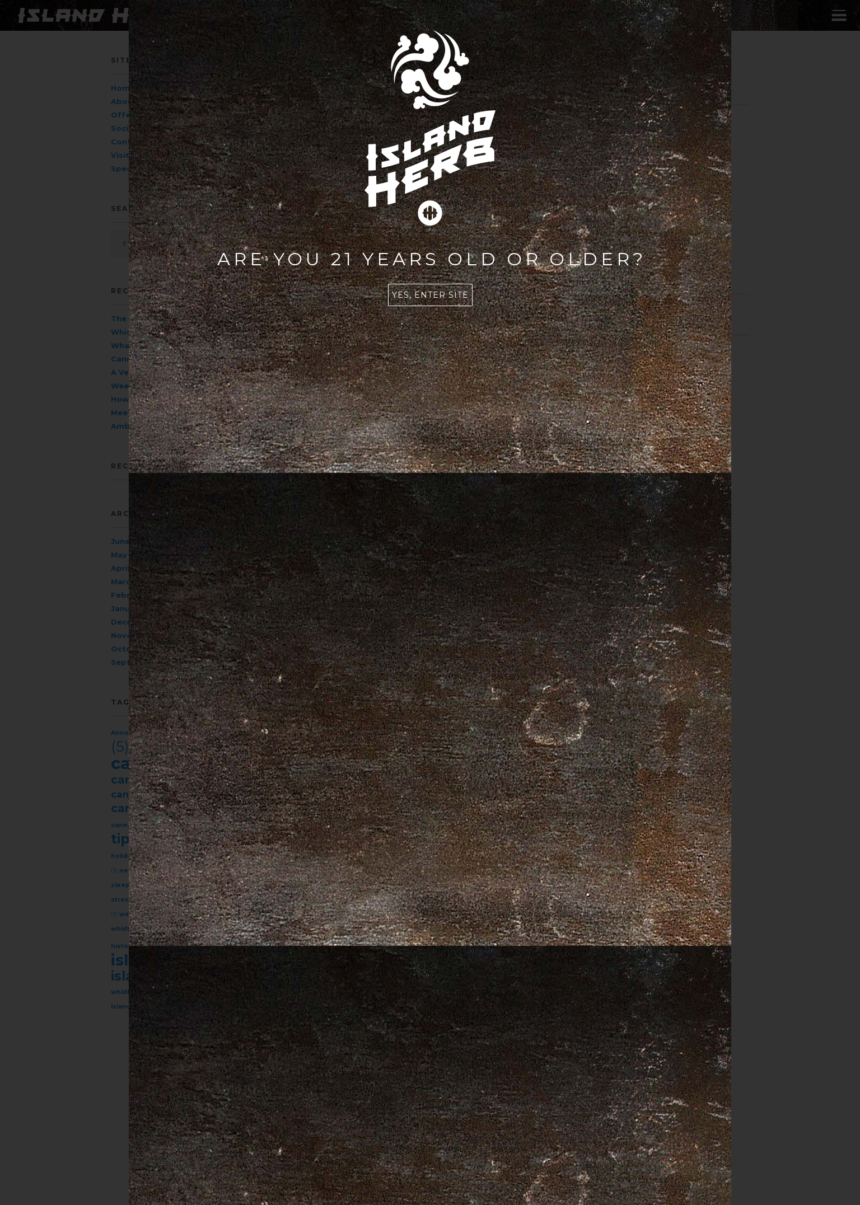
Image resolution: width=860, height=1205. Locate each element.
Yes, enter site (430, 295)
